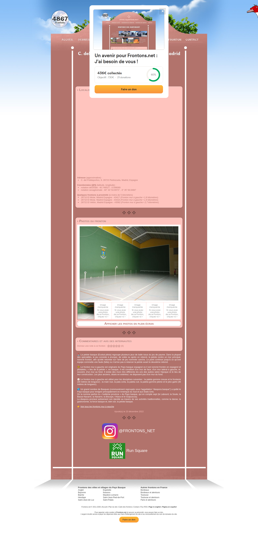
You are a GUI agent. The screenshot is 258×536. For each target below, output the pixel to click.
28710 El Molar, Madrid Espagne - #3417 (100, 197)
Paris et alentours (148, 500)
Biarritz (81, 495)
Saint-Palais (108, 500)
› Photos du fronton (91, 221)
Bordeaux (145, 490)
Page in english (155, 507)
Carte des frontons (125, 507)
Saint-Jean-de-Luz (86, 500)
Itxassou (106, 492)
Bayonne (82, 492)
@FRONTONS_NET (129, 431)
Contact (192, 39)
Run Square (128, 450)
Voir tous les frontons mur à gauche (97, 406)
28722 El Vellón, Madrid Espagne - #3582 (100, 202)
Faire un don (129, 519)
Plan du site (113, 507)
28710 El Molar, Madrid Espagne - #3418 (100, 200)
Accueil (67, 39)
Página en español (169, 507)
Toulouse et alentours (150, 497)
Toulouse (144, 495)
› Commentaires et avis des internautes (104, 341)
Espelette (107, 490)
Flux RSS (143, 507)
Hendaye (82, 497)
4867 (60, 19)
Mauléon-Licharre (110, 495)
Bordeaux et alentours (150, 492)
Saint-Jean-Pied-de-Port (113, 497)
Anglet (81, 490)
